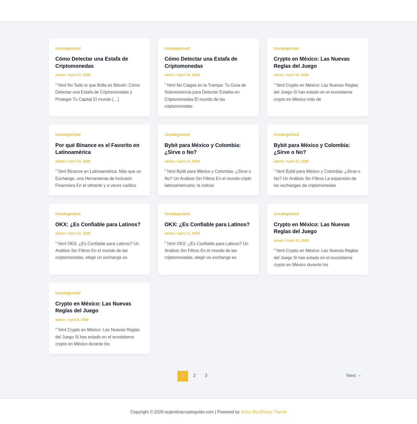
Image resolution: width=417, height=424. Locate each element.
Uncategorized (68, 48)
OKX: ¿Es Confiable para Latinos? (98, 223)
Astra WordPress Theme (263, 410)
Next (353, 374)
